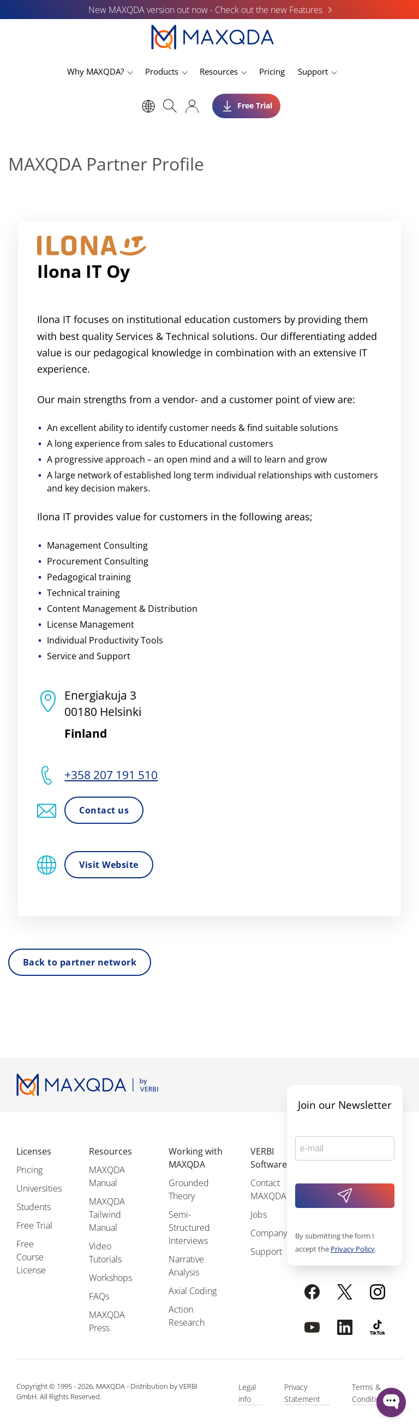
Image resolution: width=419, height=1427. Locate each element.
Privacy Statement (302, 1393)
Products (161, 71)
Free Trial (34, 1225)
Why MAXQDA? (95, 71)
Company (268, 1233)
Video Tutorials (105, 1252)
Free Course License (31, 1257)
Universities (39, 1188)
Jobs (258, 1214)
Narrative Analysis (186, 1265)
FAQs (99, 1296)
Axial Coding (193, 1291)
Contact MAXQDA (268, 1189)
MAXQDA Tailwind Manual (107, 1214)
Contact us (104, 810)
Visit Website (108, 865)
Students (33, 1207)
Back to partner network (79, 962)
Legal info (247, 1393)
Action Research (187, 1315)
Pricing (272, 71)
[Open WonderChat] (391, 1402)
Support (313, 71)
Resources (219, 71)
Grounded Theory (189, 1189)
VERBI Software (268, 1157)
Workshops (110, 1278)
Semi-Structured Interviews (189, 1228)
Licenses (33, 1151)
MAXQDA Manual (107, 1176)
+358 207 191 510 (111, 774)
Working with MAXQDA (196, 1157)
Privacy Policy (353, 1249)
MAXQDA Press (107, 1321)
